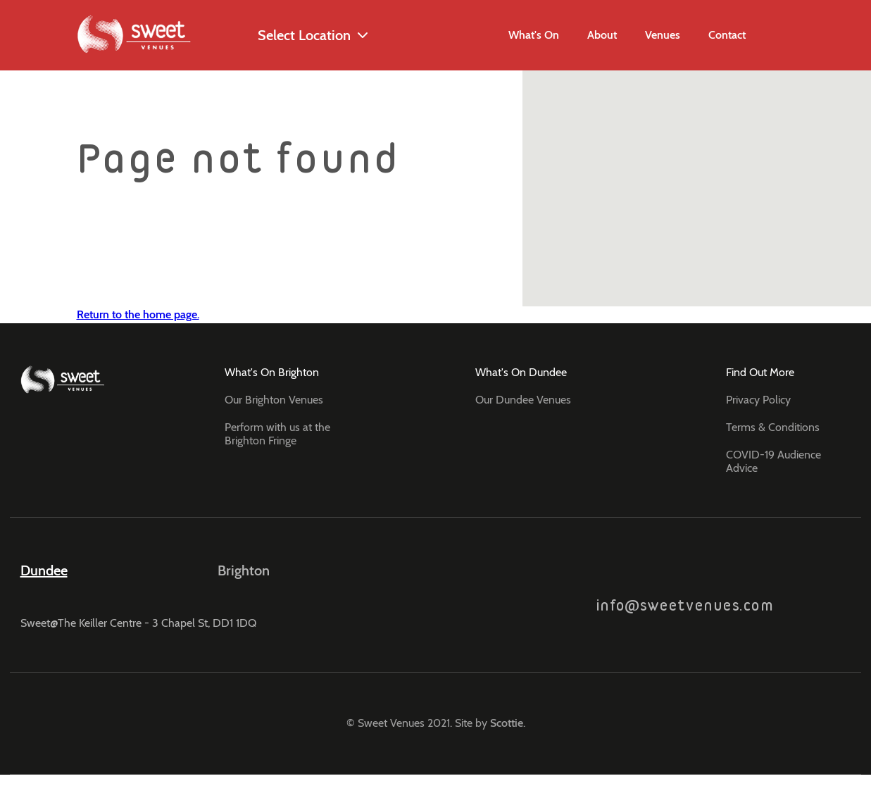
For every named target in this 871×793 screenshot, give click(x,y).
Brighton (244, 570)
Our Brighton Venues (274, 399)
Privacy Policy (758, 399)
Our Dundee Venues (523, 399)
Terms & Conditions (773, 427)
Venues (662, 35)
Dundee (44, 570)
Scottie (506, 723)
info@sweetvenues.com (685, 587)
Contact (727, 35)
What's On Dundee (521, 372)
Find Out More (760, 372)
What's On (533, 35)
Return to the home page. (138, 314)
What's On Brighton (272, 372)
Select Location (292, 35)
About (602, 35)
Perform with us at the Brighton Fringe (277, 433)
